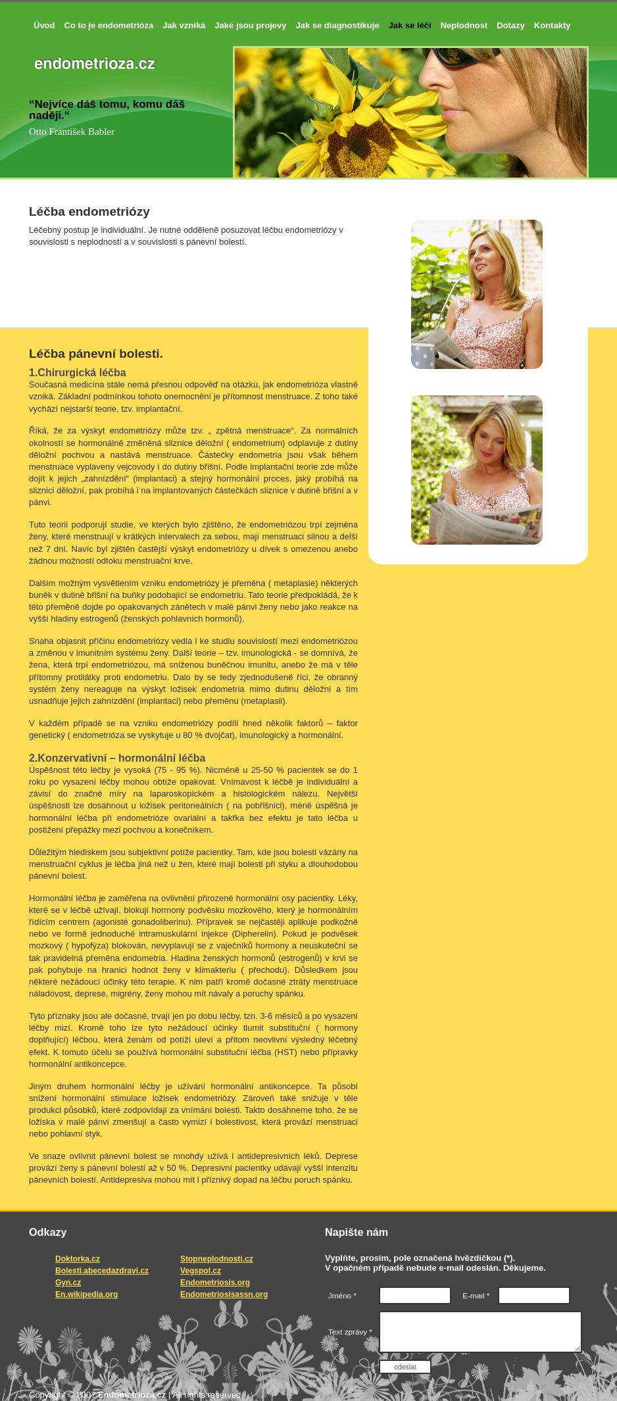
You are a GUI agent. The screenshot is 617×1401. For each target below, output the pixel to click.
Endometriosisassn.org (224, 1294)
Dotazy (511, 25)
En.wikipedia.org (86, 1294)
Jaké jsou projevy (250, 25)
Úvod (44, 25)
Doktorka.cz (77, 1259)
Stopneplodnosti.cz (216, 1259)
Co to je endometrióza (109, 25)
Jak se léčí (410, 25)
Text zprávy (342, 1333)
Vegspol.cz (200, 1270)
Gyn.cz (68, 1282)
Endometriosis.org (215, 1282)
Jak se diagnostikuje (337, 25)
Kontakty (552, 25)
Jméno (342, 1295)
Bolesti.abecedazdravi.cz (102, 1270)
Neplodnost (464, 25)
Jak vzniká (183, 25)
